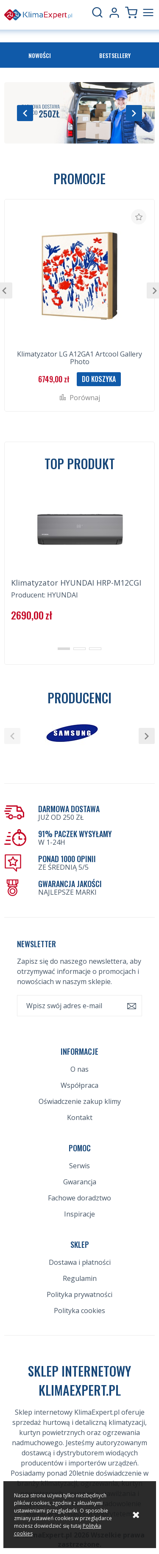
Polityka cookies (79, 1310)
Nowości (39, 55)
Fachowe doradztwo (79, 1198)
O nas (79, 1069)
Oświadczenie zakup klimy (80, 1101)
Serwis (79, 1165)
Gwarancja (79, 1181)
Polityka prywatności (79, 1294)
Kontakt (79, 1117)
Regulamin (80, 1278)
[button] (25, 113)
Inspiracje (79, 1214)
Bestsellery (115, 55)
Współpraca (79, 1085)
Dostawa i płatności (80, 1262)
